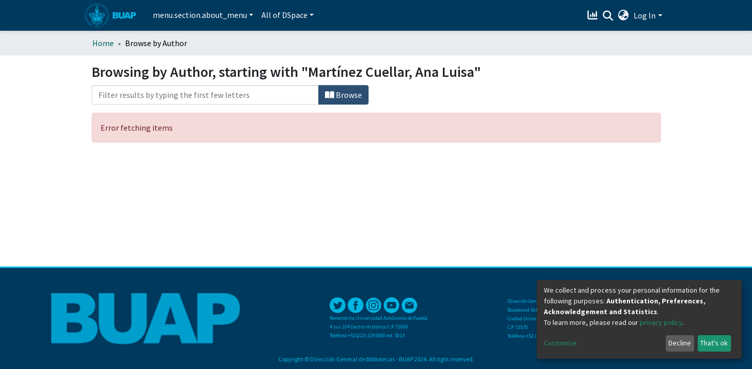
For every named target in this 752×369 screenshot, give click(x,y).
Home (103, 43)
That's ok (714, 342)
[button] (623, 15)
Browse (343, 95)
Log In (645, 15)
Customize (560, 342)
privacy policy (661, 322)
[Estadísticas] (593, 15)
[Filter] (205, 95)
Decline (679, 342)
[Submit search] (608, 16)
